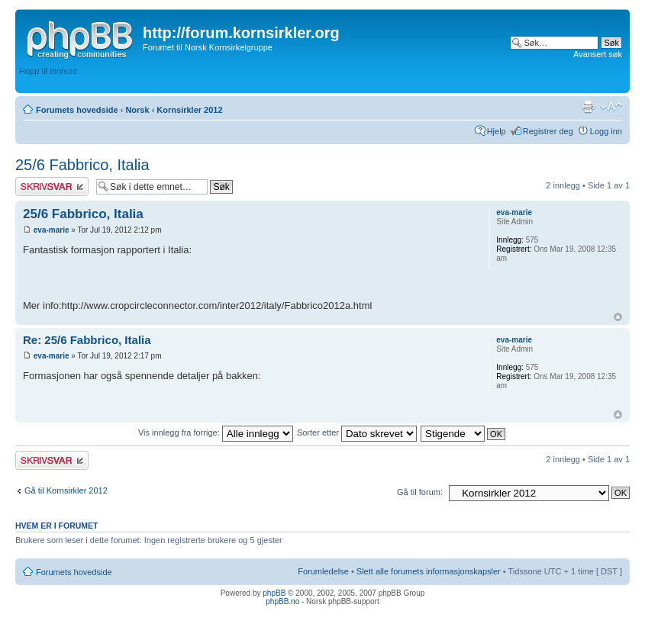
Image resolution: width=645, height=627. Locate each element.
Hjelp (496, 131)
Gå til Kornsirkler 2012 (66, 490)
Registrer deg (548, 131)
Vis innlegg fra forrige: (215, 432)
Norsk (137, 109)
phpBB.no (282, 601)
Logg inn (606, 131)
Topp (618, 317)
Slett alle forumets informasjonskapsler (428, 571)
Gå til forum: (420, 492)
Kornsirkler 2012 (189, 109)
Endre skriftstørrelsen (611, 107)
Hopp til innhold (48, 71)
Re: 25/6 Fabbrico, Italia (87, 339)
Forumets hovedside (77, 109)
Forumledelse (323, 571)
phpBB (274, 593)
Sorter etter (357, 432)
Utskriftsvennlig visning (587, 107)
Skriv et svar (52, 186)
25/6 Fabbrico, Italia (82, 164)
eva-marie (51, 230)
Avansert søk (597, 54)
